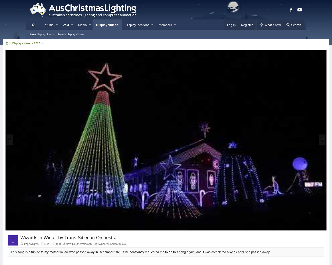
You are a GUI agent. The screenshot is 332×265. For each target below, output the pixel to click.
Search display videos (70, 34)
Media (82, 25)
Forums (48, 25)
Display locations (137, 25)
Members (165, 25)
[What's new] (270, 24)
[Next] (298, 127)
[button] (56, 24)
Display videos (107, 25)
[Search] (293, 24)
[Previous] (34, 127)
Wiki (66, 25)
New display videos (42, 34)
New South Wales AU (103, 217)
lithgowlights (55, 217)
